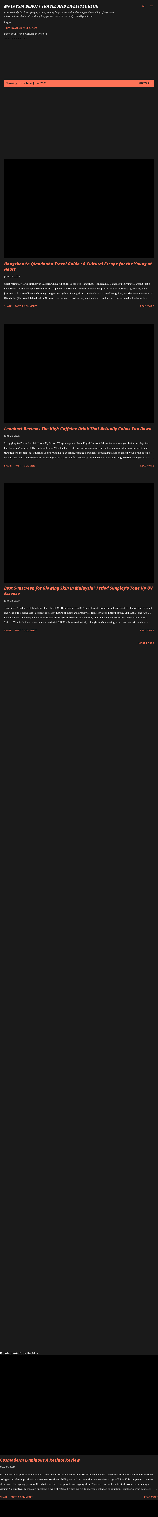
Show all (145, 83)
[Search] (144, 6)
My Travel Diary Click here (21, 27)
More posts (146, 643)
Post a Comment (26, 306)
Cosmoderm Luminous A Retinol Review (40, 1460)
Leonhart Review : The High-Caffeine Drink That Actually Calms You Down (78, 428)
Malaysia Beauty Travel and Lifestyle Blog (51, 6)
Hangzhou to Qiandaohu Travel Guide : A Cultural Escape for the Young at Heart (78, 266)
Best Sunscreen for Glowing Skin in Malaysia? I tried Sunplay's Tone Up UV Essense (78, 590)
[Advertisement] (32, 127)
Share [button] (8, 306)
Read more (147, 306)
